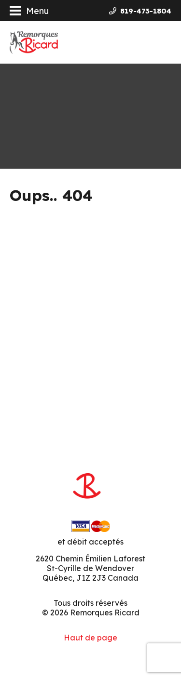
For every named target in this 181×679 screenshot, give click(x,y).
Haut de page (90, 637)
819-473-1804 (140, 10)
